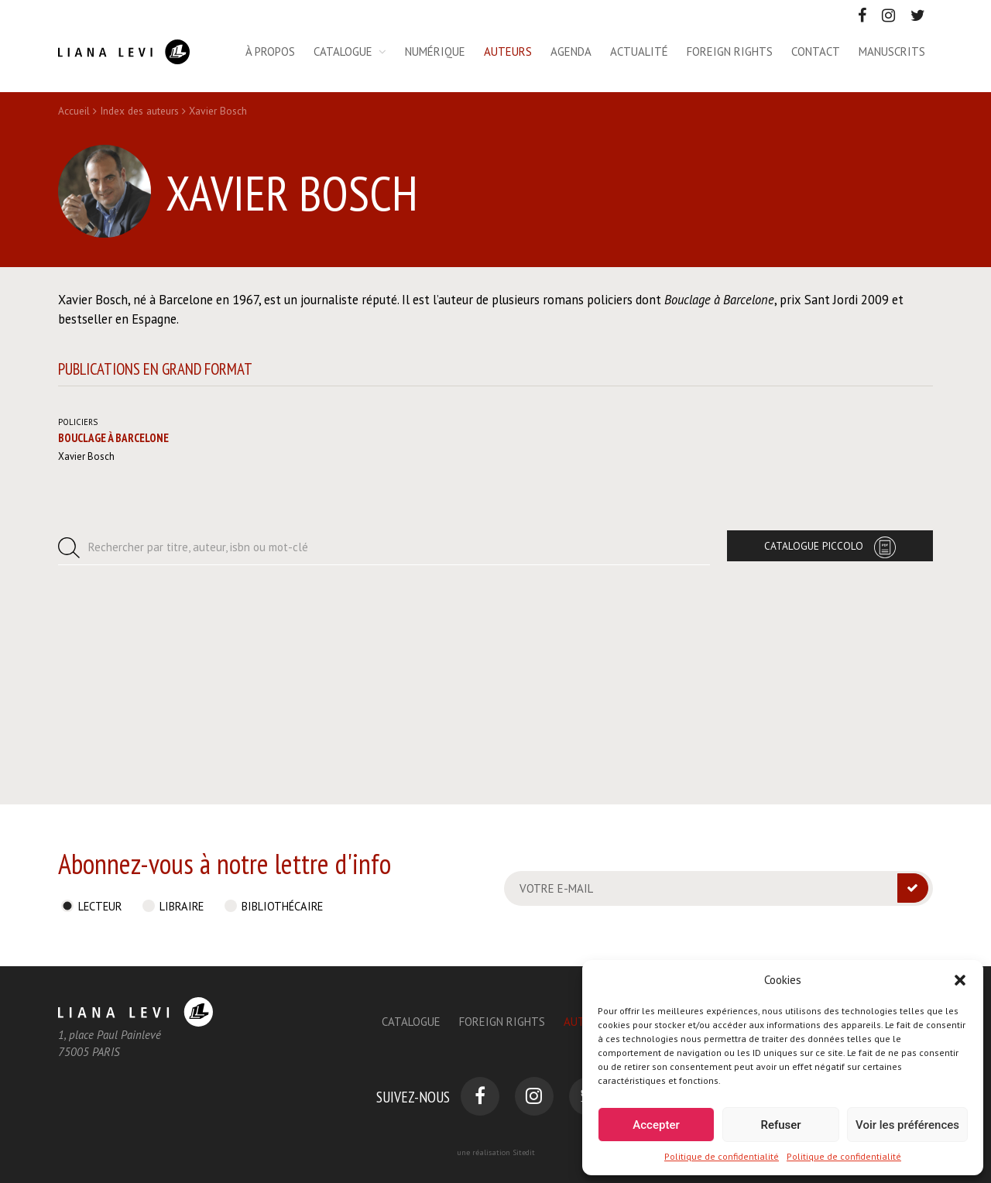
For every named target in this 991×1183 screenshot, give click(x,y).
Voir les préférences (907, 1125)
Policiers (78, 617)
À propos (270, 51)
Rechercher (198, 743)
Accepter (656, 1125)
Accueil (74, 111)
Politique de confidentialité (721, 1156)
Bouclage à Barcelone (113, 634)
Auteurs (508, 51)
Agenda (571, 51)
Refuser (780, 1125)
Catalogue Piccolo (813, 742)
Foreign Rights (502, 1021)
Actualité (639, 51)
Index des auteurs (139, 111)
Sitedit (524, 1152)
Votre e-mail (556, 888)
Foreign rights (730, 51)
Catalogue (343, 51)
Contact (815, 51)
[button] (960, 980)
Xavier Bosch (86, 653)
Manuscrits (892, 51)
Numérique (435, 51)
